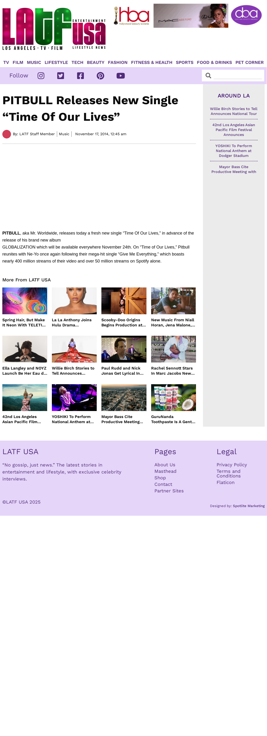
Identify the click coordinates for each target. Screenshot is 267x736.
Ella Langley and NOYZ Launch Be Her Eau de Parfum (24, 371)
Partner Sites (169, 491)
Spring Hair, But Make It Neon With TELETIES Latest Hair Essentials (24, 323)
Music (34, 62)
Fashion (118, 62)
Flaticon (226, 482)
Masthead (165, 471)
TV (6, 62)
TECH (77, 62)
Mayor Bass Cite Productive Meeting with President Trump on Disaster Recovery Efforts (122, 419)
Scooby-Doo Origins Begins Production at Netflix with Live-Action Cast (121, 323)
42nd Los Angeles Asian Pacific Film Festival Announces (21, 419)
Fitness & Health (151, 62)
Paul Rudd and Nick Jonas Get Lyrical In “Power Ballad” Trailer (123, 371)
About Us (164, 464)
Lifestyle (56, 62)
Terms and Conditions (229, 473)
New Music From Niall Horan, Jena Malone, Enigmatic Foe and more (172, 323)
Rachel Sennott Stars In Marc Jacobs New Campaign (172, 371)
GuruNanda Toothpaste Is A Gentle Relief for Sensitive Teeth (173, 419)
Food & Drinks (214, 62)
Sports (184, 62)
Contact (163, 484)
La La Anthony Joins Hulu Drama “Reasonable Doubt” (72, 323)
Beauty (95, 62)
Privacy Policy (232, 464)
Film (18, 62)
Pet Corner (249, 62)
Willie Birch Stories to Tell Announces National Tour (73, 371)
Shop (160, 477)
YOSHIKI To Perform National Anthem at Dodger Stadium (71, 419)
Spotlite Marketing (249, 506)
